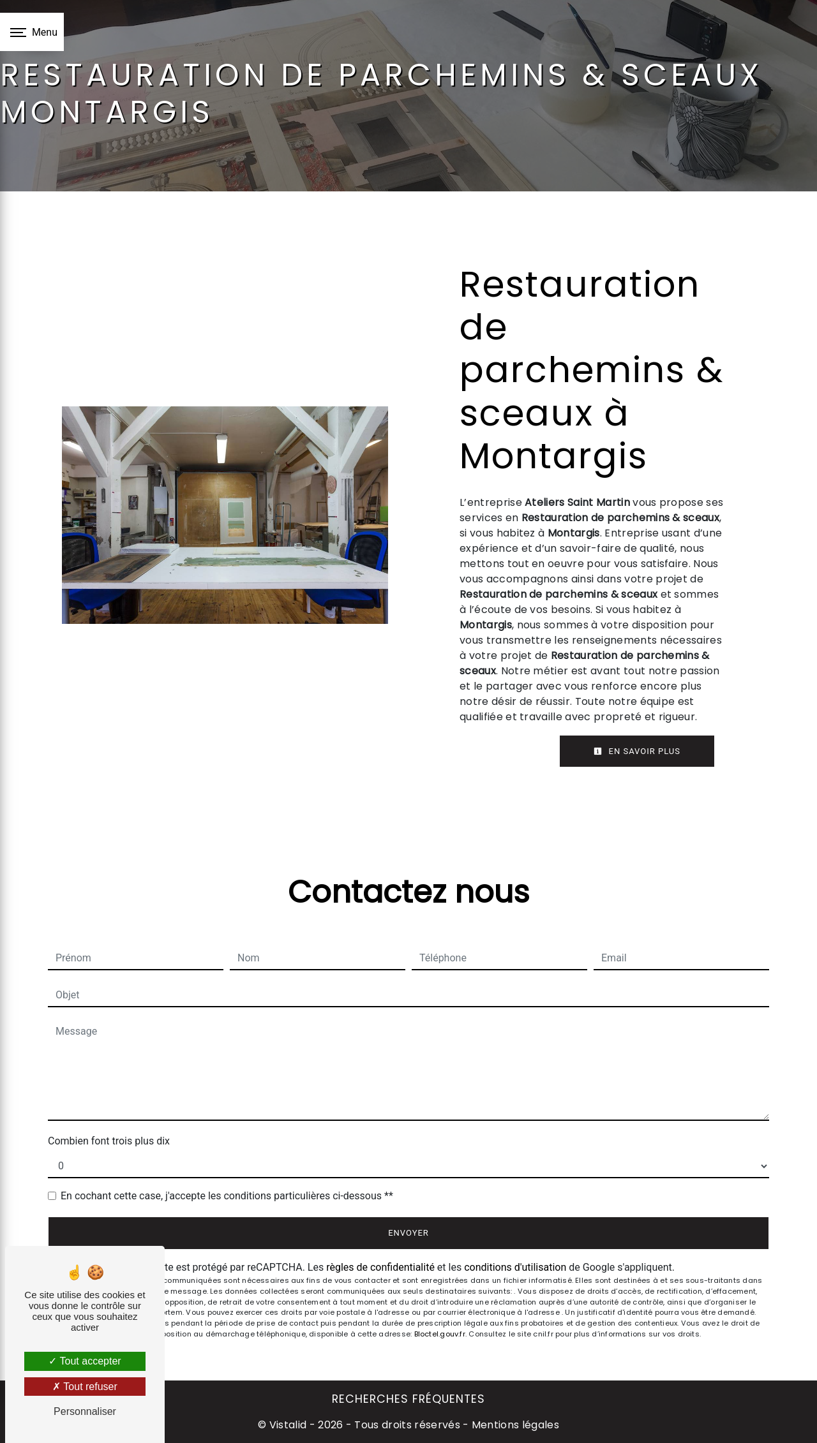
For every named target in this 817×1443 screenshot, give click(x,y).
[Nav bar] (32, 32)
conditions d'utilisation (515, 1267)
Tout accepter (85, 1361)
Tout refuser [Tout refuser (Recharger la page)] (84, 1386)
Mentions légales (514, 1424)
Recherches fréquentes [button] (408, 1399)
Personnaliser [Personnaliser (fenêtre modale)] (85, 1411)
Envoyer (408, 1233)
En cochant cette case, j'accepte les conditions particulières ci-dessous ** (227, 1196)
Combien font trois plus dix (109, 1141)
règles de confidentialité (380, 1267)
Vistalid (288, 1424)
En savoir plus (637, 751)
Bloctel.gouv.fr (439, 1334)
